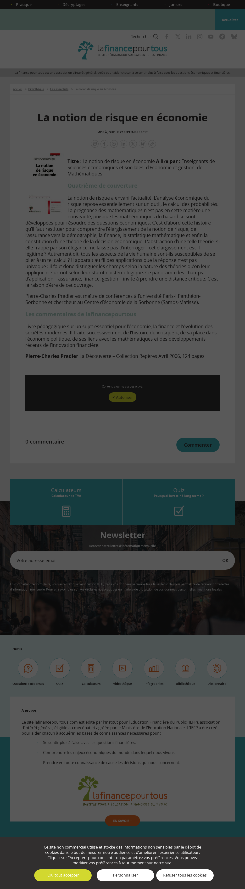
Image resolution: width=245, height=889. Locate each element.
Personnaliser (125, 875)
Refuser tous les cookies (185, 875)
